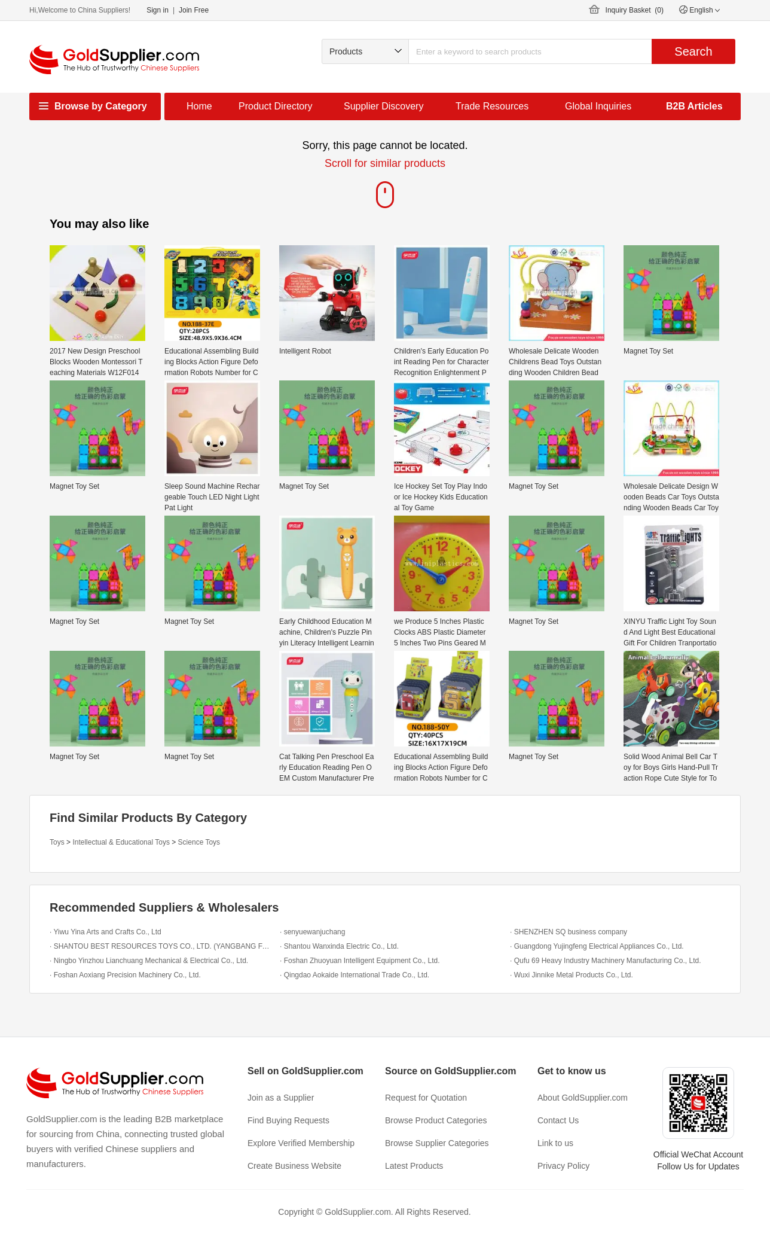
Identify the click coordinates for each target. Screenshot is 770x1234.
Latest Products (414, 1166)
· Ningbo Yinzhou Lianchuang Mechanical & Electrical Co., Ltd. (149, 960)
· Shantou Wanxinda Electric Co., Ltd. (339, 946)
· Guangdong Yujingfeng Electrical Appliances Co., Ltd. (597, 946)
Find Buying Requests (288, 1120)
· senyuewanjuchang (312, 932)
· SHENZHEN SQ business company (568, 932)
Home (199, 106)
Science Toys (199, 842)
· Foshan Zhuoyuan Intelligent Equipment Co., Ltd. (360, 960)
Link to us (555, 1143)
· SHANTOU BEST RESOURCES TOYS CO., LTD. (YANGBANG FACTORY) (162, 946)
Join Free (194, 10)
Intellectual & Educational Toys (121, 842)
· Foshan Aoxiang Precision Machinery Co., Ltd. (125, 975)
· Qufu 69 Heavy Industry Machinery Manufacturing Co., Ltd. (605, 960)
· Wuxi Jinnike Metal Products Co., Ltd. (571, 975)
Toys (57, 842)
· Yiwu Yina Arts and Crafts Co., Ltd (105, 932)
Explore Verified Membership (301, 1143)
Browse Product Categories (436, 1120)
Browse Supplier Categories (437, 1143)
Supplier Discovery (383, 106)
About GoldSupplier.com (582, 1097)
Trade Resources (492, 106)
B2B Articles (694, 106)
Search (693, 51)
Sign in (157, 10)
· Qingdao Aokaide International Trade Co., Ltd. (354, 975)
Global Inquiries (598, 106)
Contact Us (558, 1120)
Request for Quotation (426, 1097)
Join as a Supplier (281, 1097)
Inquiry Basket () (635, 10)
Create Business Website (294, 1166)
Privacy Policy (563, 1166)
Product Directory (276, 106)
